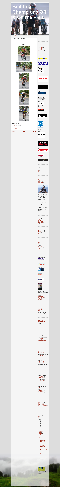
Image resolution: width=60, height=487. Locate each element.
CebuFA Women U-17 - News (41, 387)
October (40, 432)
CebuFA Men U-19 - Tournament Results (42, 384)
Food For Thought (40, 415)
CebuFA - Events (40, 324)
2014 (39, 425)
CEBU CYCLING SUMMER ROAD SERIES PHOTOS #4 (43, 446)
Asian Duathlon (39, 241)
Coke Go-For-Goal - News (41, 362)
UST (38, 417)
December (40, 430)
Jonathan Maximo (40, 307)
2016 (39, 423)
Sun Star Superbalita (40, 300)
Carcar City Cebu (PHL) (40, 247)
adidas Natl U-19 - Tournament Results (42, 373)
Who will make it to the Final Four (41, 321)
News (38, 416)
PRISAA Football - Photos (41, 392)
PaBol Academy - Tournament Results (42, 405)
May (39, 437)
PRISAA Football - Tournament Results (42, 393)
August (40, 434)
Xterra (38, 243)
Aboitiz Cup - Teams (40, 351)
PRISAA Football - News (40, 391)
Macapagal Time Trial (40, 222)
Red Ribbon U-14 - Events (41, 365)
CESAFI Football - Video (40, 319)
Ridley (38, 166)
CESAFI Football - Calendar (41, 313)
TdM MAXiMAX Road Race (41, 230)
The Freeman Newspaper (41, 297)
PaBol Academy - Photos (41, 404)
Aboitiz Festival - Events (40, 355)
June (40, 436)
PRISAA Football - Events (41, 390)
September (40, 433)
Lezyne (39, 178)
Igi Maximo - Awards (40, 46)
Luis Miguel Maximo (40, 51)
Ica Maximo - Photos (40, 43)
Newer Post (14, 131)
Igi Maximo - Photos (40, 49)
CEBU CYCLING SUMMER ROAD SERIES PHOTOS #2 (43, 450)
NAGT (38, 223)
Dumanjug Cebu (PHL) (40, 248)
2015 (39, 424)
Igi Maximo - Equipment (40, 47)
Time (38, 180)
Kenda (38, 170)
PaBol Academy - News (40, 403)
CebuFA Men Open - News (41, 380)
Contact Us (16, 35)
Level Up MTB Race (40, 219)
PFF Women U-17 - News (41, 377)
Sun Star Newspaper (40, 296)
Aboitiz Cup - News (40, 349)
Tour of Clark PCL (40, 234)
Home (13, 35)
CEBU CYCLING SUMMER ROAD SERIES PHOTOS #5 (43, 445)
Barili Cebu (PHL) (40, 246)
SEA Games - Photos (40, 339)
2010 (39, 429)
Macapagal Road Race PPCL (41, 221)
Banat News (39, 299)
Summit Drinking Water (40, 182)
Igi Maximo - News (40, 48)
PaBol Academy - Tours (40, 406)
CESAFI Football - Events (41, 314)
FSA (38, 172)
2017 (39, 422)
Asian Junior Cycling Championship (42, 242)
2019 (39, 420)
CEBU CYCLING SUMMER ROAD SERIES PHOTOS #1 (43, 451)
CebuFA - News (39, 325)
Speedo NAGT (39, 228)
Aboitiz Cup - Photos (40, 350)
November (40, 431)
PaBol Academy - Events (41, 402)
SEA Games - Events (40, 338)
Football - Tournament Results (41, 255)
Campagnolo (39, 168)
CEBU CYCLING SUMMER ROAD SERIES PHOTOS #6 (43, 443)
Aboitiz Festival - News (40, 356)
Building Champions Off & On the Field (29, 12)
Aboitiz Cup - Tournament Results (42, 352)
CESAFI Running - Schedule (41, 320)
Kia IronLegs (39, 218)
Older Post (34, 131)
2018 (39, 421)
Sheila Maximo (39, 310)
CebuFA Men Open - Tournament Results (42, 381)
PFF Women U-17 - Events (41, 376)
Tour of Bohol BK (40, 233)
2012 (39, 427)
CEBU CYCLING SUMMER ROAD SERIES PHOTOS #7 (43, 441)
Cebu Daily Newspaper (40, 298)
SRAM (38, 179)
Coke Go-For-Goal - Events (41, 361)
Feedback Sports (40, 181)
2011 (39, 428)
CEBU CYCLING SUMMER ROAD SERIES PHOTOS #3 (43, 448)
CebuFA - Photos (40, 326)
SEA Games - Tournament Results (42, 340)
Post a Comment (15, 128)
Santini (38, 171)
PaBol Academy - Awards (41, 401)
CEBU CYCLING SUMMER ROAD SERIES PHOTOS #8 (43, 440)
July (39, 435)
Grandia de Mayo (40, 217)
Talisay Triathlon (40, 229)
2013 (39, 426)
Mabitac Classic (39, 220)
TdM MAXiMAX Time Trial (41, 231)
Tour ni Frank (39, 232)
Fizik (38, 169)
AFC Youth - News (40, 335)
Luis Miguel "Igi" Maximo (40, 50)
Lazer (38, 167)
